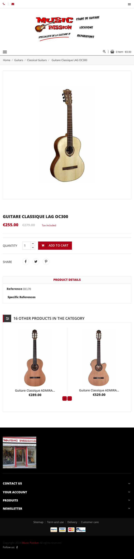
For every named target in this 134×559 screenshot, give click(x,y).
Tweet (36, 261)
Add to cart (55, 245)
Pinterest (46, 261)
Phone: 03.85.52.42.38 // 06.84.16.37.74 (4, 4)
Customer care (90, 522)
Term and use (55, 522)
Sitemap (38, 522)
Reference (14, 289)
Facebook (17, 547)
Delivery (72, 522)
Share (25, 261)
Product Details (67, 280)
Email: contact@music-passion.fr (13, 4)
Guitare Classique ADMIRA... (35, 390)
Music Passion (30, 543)
